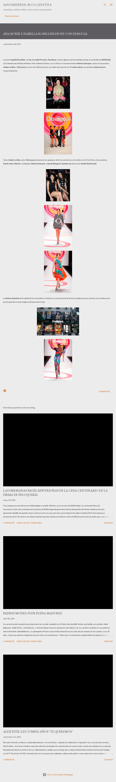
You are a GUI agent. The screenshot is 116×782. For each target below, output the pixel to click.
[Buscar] (105, 4)
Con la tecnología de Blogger (58, 774)
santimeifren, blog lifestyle (27, 5)
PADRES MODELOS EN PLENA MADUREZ (32, 613)
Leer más (108, 523)
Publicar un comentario (29, 523)
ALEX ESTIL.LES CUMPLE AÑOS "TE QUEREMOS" (38, 731)
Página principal (12, 16)
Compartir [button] (104, 391)
